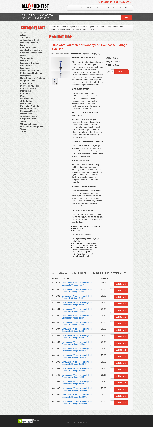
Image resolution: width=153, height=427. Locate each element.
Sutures (23, 121)
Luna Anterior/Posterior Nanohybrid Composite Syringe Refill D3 (77, 363)
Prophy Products (28, 109)
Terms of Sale (87, 8)
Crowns (23, 55)
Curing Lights (26, 58)
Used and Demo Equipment (32, 126)
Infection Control (28, 88)
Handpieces (25, 76)
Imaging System (27, 81)
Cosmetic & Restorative (31, 53)
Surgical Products (28, 119)
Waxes (23, 129)
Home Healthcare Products (32, 78)
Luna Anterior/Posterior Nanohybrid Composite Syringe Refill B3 (77, 336)
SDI (115, 27)
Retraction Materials (29, 111)
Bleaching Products (29, 43)
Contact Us (124, 8)
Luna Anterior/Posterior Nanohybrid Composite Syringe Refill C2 (77, 350)
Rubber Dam (26, 114)
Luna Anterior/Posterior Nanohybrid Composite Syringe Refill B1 (77, 323)
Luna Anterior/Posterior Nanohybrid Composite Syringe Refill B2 (77, 330)
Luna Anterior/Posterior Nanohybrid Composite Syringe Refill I (77, 383)
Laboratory (25, 93)
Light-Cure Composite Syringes (100, 27)
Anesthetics (25, 38)
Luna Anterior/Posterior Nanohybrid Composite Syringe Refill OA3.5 (77, 402)
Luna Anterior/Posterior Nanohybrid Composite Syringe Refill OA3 (77, 396)
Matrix (23, 96)
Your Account (105, 2)
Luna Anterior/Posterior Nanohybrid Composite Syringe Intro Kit (77, 284)
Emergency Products (29, 63)
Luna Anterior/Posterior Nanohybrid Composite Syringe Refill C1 (77, 343)
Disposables (26, 60)
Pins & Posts (26, 104)
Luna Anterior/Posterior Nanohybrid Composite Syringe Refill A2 (77, 297)
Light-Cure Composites (78, 27)
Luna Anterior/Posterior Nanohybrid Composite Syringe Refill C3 (77, 356)
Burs (22, 45)
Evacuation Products (29, 71)
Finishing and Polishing (31, 73)
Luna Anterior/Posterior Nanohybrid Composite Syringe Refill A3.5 (77, 310)
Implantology (26, 83)
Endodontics (26, 65)
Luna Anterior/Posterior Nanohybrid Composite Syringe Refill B (77, 376)
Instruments (25, 91)
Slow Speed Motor (28, 116)
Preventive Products (29, 106)
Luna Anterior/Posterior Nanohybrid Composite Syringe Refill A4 (77, 317)
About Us (111, 8)
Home (74, 8)
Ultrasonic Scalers (28, 124)
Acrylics (24, 33)
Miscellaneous (26, 99)
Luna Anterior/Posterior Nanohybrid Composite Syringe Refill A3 (77, 304)
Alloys (23, 35)
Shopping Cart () (123, 2)
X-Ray (23, 132)
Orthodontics (26, 101)
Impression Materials (29, 86)
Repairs (100, 8)
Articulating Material (29, 40)
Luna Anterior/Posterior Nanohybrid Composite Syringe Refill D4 (77, 369)
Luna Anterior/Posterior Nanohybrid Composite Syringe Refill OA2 (77, 389)
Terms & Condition (34, 420)
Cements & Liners (28, 48)
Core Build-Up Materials (31, 50)
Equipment (25, 68)
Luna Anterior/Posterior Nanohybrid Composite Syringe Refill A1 (77, 290)
